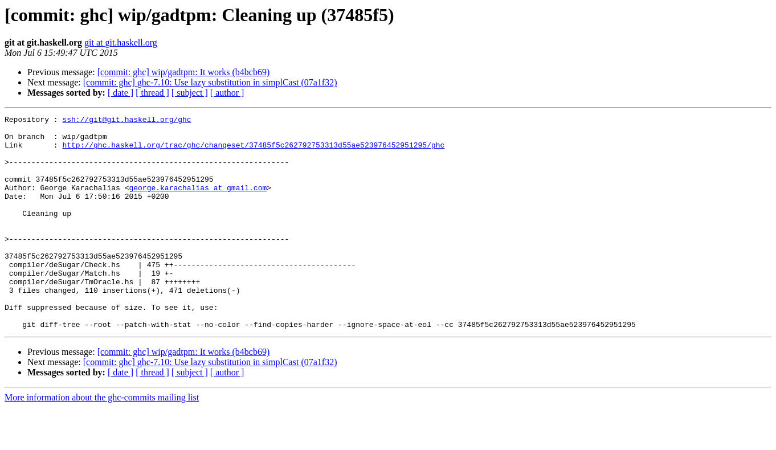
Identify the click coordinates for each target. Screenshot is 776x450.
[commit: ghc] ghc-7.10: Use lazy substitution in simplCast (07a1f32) (210, 82)
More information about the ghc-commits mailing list (102, 440)
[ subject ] (189, 92)
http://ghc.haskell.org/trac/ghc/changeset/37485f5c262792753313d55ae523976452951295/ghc (253, 151)
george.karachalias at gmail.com (198, 203)
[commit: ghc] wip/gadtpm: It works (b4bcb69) (183, 72)
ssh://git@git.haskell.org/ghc (126, 121)
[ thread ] (152, 92)
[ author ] (227, 92)
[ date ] (120, 92)
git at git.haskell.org (120, 42)
